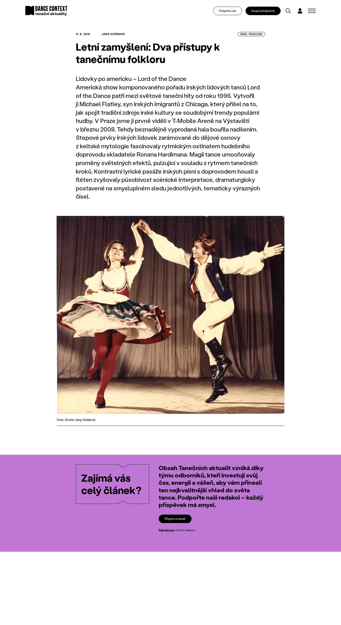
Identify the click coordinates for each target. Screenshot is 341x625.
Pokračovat (166, 530)
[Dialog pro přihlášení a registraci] (300, 11)
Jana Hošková (113, 34)
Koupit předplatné (263, 11)
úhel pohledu (251, 34)
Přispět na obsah (175, 518)
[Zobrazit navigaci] (312, 11)
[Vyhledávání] (288, 11)
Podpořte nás (227, 11)
